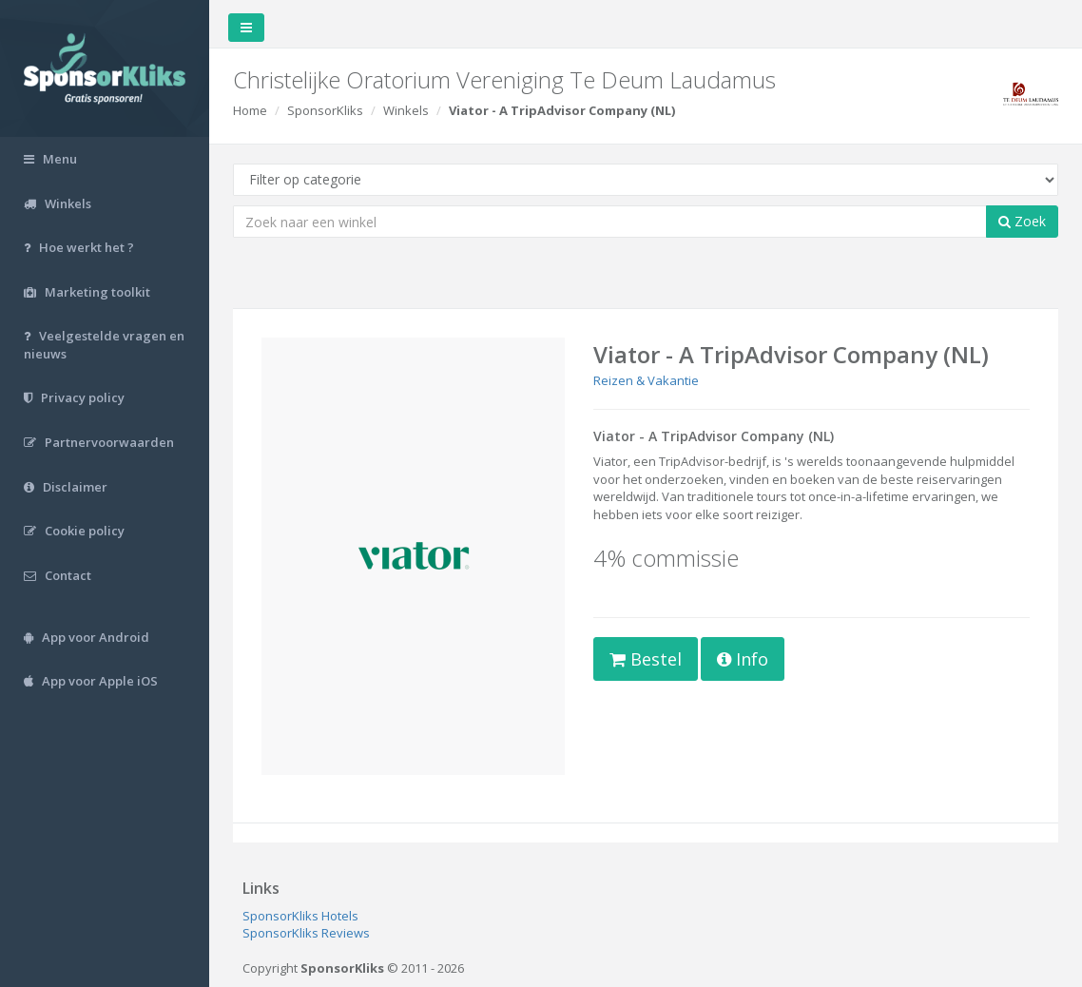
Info (742, 659)
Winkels (406, 110)
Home (250, 110)
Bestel (645, 659)
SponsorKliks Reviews (306, 932)
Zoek (1022, 221)
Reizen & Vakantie (646, 380)
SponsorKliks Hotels (300, 915)
